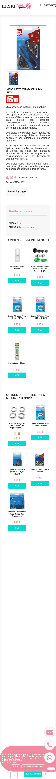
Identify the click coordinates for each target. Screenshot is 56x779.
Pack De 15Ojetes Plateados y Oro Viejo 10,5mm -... (17, 425)
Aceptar (15, 766)
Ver (17, 280)
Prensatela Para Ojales (17, 268)
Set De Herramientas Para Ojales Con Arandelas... (17, 514)
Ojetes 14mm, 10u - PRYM (40, 471)
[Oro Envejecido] (19, 433)
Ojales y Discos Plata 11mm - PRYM (17, 317)
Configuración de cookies (33, 766)
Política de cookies (9, 762)
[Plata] (15, 433)
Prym (19, 223)
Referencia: (15, 227)
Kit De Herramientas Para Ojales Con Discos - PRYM (40, 269)
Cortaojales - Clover (17, 363)
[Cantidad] (14, 775)
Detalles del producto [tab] (21, 211)
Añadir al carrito (33, 774)
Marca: (12, 223)
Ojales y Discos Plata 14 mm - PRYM (40, 317)
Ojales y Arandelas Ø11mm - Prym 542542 (17, 472)
